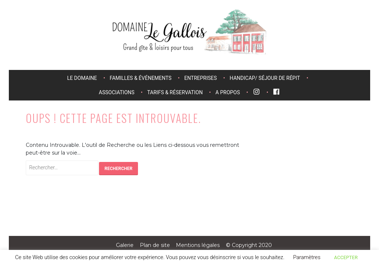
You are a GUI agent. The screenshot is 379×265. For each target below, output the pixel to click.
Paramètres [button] (306, 257)
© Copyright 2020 (249, 245)
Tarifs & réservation (175, 92)
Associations (117, 92)
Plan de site (155, 245)
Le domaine (82, 78)
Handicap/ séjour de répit (265, 78)
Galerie (125, 245)
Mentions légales (198, 245)
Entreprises (200, 78)
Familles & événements (140, 78)
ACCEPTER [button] (346, 257)
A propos (228, 92)
